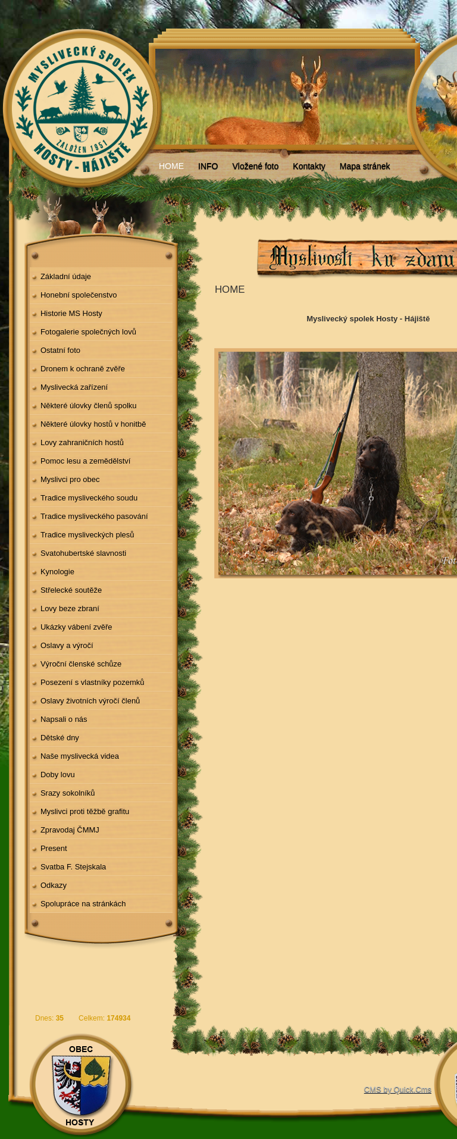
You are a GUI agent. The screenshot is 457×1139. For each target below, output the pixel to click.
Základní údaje (65, 276)
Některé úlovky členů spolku (88, 405)
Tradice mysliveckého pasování (94, 516)
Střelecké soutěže (71, 590)
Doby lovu (57, 774)
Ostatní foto (60, 350)
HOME (171, 166)
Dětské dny (59, 737)
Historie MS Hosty (71, 313)
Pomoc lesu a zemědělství (85, 460)
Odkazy (53, 885)
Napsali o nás (63, 719)
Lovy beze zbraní (69, 608)
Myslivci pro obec (70, 479)
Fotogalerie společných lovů (88, 331)
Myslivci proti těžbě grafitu (84, 811)
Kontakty (309, 166)
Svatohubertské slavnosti (83, 553)
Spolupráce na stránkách (83, 903)
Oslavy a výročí (66, 645)
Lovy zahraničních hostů (82, 442)
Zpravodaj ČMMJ (69, 829)
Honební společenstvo (78, 294)
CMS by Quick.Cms (397, 1089)
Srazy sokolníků (67, 792)
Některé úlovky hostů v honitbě (93, 424)
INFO (208, 166)
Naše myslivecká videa (79, 756)
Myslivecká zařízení (74, 387)
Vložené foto (255, 166)
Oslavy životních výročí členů (90, 700)
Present (53, 848)
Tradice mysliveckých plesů (87, 534)
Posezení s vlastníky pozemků (92, 682)
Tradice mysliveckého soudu (88, 497)
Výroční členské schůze (80, 663)
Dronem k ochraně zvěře (82, 368)
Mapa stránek (365, 166)
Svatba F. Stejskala (73, 866)
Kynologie (57, 571)
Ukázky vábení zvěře (76, 626)
